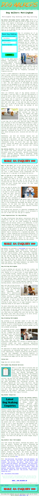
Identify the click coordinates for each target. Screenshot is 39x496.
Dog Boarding (11, 468)
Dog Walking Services (7, 465)
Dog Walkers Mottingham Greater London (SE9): (15, 20)
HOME (17, 9)
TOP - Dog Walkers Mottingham (9, 473)
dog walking (29, 75)
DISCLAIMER (34, 9)
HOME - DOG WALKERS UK (19, 480)
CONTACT (29, 9)
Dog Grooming (19, 459)
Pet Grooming (26, 466)
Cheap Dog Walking (12, 463)
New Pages (7, 485)
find (6, 442)
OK (27, 495)
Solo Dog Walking (29, 459)
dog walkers (16, 100)
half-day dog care (11, 386)
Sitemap (2, 485)
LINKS (21, 9)
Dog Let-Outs (11, 460)
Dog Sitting (11, 462)
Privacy (36, 485)
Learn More (22, 495)
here (16, 456)
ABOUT (25, 9)
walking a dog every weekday (28, 405)
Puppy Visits (29, 462)
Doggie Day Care (14, 469)
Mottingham (22, 248)
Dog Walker (20, 462)
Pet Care (19, 460)
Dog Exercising (9, 459)
